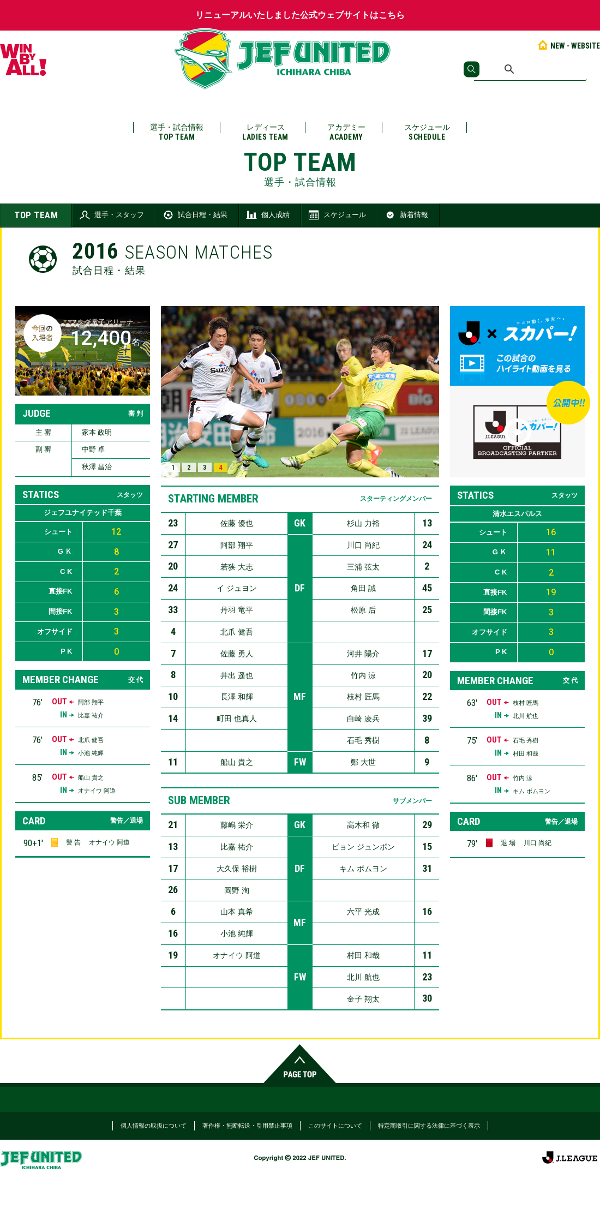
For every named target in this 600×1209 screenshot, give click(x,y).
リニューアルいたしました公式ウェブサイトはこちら (300, 15)
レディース (265, 132)
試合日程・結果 (194, 215)
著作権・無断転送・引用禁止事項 (247, 1125)
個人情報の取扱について (154, 1125)
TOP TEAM (36, 215)
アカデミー (346, 132)
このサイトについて (335, 1125)
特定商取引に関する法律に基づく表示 (429, 1125)
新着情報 (405, 215)
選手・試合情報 (176, 132)
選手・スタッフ (111, 215)
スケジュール (427, 132)
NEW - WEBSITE (568, 45)
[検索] (530, 69)
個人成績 (267, 215)
